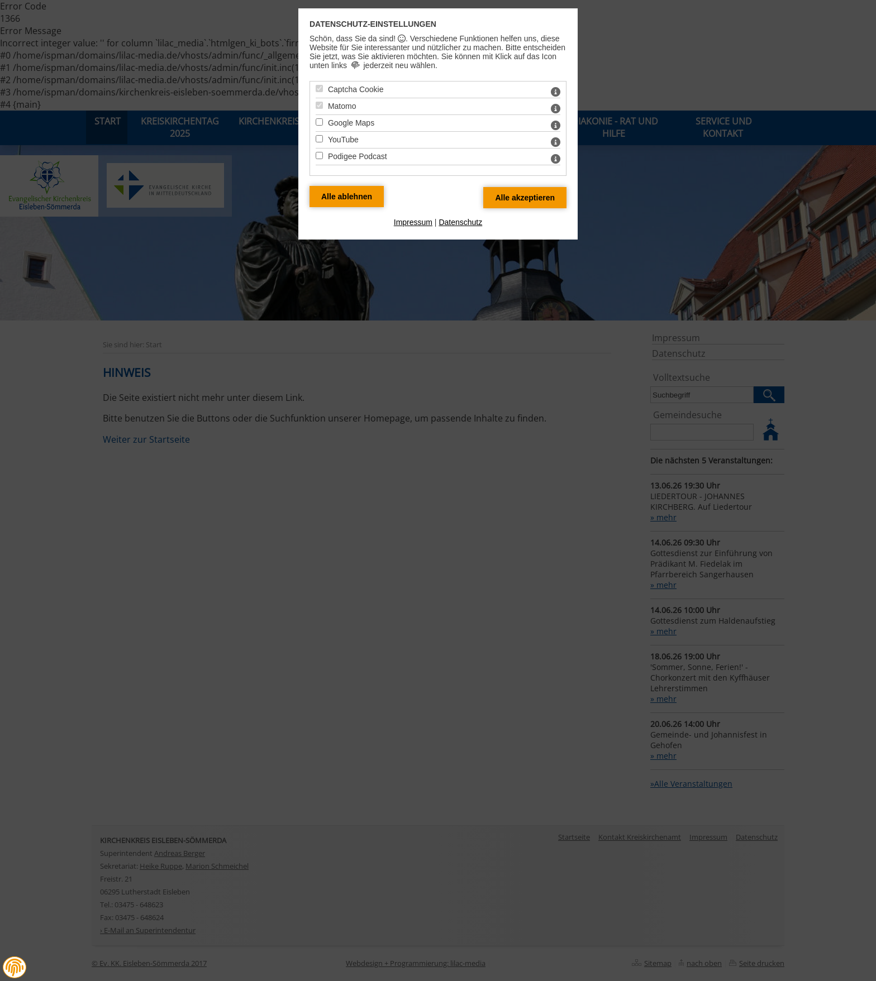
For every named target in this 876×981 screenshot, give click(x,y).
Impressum (413, 222)
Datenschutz (460, 222)
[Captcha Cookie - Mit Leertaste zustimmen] (319, 88)
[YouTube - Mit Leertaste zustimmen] (319, 138)
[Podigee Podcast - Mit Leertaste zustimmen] (319, 155)
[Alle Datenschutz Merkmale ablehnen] (347, 196)
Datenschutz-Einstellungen (373, 24)
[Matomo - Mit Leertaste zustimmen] (319, 105)
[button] (14, 967)
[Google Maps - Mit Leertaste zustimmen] (319, 122)
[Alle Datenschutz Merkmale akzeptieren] (524, 197)
